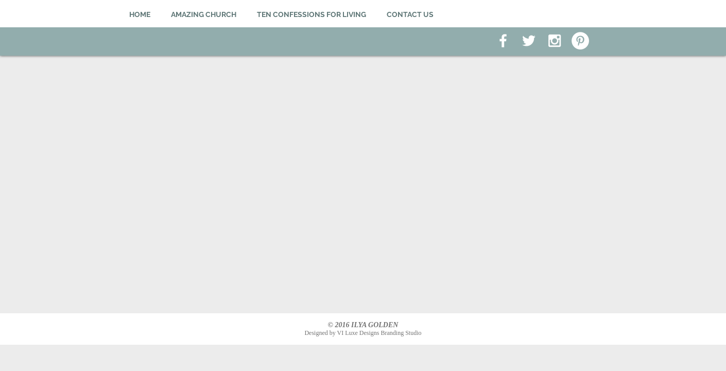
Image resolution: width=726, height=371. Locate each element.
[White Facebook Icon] (503, 40)
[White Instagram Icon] (554, 40)
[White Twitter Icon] (529, 40)
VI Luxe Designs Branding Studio (379, 332)
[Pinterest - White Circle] (580, 40)
